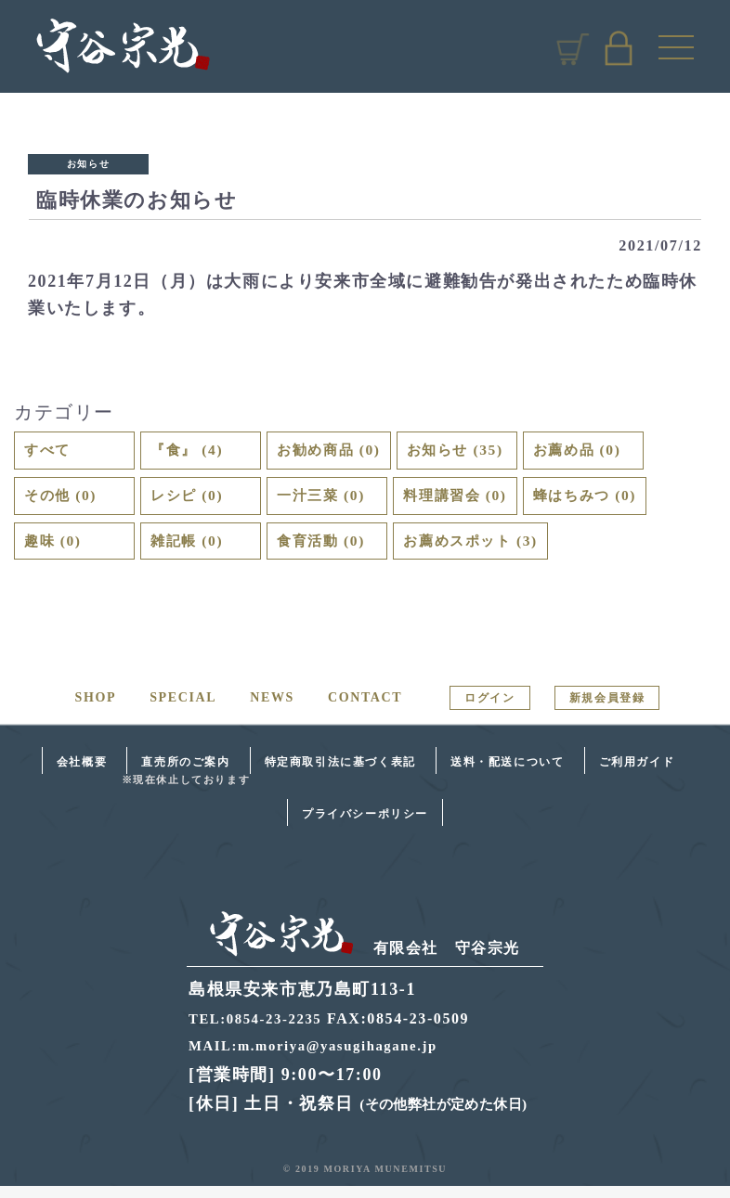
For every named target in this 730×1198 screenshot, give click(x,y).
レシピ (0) (192, 501)
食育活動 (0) (328, 550)
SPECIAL (183, 708)
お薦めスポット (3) (484, 550)
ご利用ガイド (637, 772)
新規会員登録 (607, 708)
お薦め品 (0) (613, 452)
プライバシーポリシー (365, 824)
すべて (51, 452)
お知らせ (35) (480, 452)
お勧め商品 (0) (337, 452)
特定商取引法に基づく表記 (340, 772)
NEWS (272, 708)
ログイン (489, 708)
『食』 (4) (192, 452)
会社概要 (82, 772)
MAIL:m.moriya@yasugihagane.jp (322, 1056)
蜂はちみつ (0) (613, 501)
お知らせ (88, 164)
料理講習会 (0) (466, 501)
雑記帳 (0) (192, 550)
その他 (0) (66, 501)
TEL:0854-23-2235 (260, 1029)
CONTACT (365, 708)
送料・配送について (507, 772)
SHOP (96, 708)
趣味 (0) (57, 550)
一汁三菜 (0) (328, 501)
